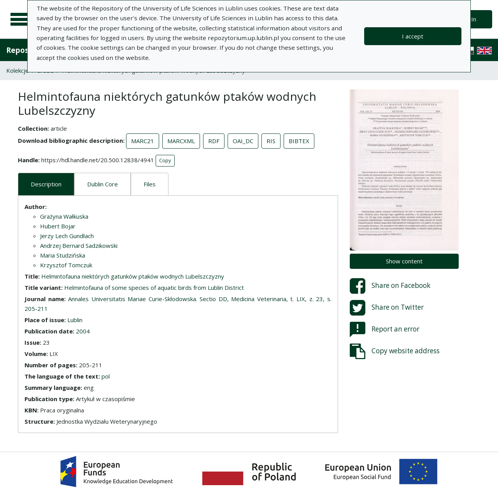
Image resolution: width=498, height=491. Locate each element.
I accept (412, 36)
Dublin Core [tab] (102, 184)
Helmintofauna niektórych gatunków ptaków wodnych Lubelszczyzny (132, 276)
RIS (271, 141)
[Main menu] (20, 19)
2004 (83, 331)
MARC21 (142, 141)
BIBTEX (299, 141)
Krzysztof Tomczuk (66, 265)
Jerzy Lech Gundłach (67, 236)
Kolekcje (17, 70)
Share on (390, 286)
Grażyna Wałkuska (64, 216)
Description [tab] (46, 184)
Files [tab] (150, 184)
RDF (213, 141)
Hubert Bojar (57, 226)
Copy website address (395, 351)
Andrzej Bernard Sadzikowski (78, 245)
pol (106, 376)
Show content (404, 261)
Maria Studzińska (62, 255)
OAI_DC (243, 141)
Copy (165, 160)
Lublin (74, 320)
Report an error (384, 329)
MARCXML (181, 141)
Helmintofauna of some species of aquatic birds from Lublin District (154, 287)
